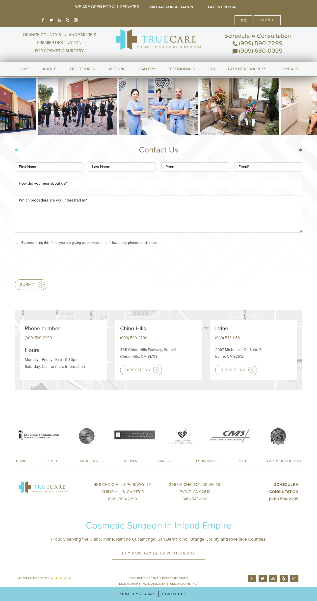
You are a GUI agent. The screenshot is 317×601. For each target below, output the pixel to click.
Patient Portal (223, 7)
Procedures (82, 69)
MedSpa (116, 69)
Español (267, 20)
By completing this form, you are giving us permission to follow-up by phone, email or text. (90, 243)
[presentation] (52, 265)
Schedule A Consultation (257, 36)
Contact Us (173, 594)
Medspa (130, 461)
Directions (137, 370)
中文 (243, 20)
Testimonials (181, 69)
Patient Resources (247, 69)
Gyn (211, 69)
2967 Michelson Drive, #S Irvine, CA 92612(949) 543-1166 (194, 491)
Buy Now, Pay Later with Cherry (158, 553)
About (49, 69)
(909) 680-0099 (258, 50)
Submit (27, 284)
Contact (289, 69)
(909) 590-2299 (258, 43)
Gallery (147, 69)
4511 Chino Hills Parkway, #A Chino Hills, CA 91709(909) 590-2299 (123, 491)
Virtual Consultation (171, 7)
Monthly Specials (137, 594)
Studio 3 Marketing (182, 583)
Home (24, 69)
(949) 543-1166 (227, 337)
